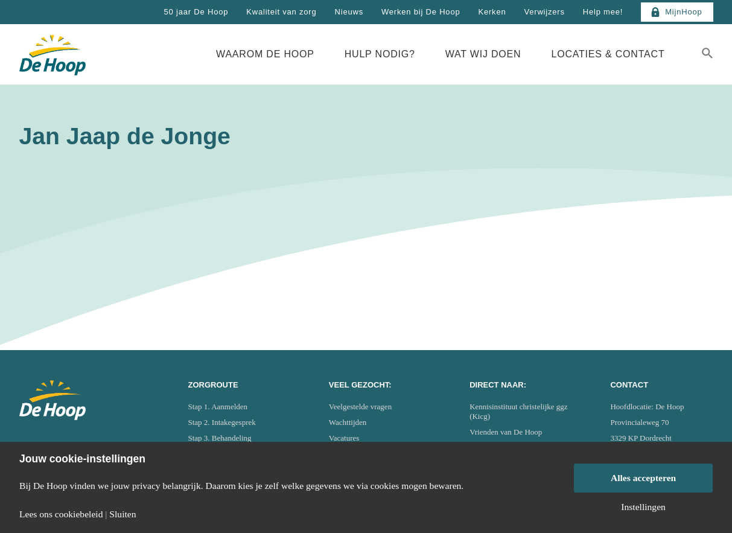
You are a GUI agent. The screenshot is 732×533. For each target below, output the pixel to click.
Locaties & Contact (607, 54)
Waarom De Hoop (265, 54)
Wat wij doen (483, 54)
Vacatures (344, 437)
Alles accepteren (643, 478)
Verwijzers (544, 11)
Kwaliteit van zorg (281, 11)
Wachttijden (348, 422)
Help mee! (603, 11)
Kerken (492, 11)
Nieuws (349, 11)
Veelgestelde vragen (360, 406)
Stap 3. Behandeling (220, 437)
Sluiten (122, 514)
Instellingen (643, 507)
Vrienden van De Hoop (505, 431)
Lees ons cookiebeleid (61, 514)
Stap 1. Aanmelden (218, 406)
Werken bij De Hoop (420, 11)
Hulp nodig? (380, 54)
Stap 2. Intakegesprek (222, 422)
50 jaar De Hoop (196, 11)
